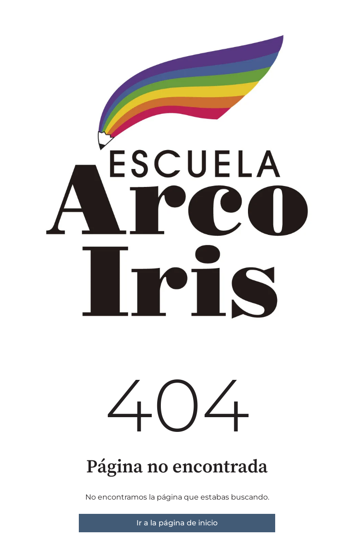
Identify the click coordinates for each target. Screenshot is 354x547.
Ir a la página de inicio (177, 522)
